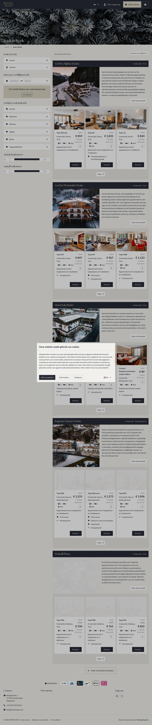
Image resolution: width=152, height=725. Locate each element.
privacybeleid (99, 365)
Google (107, 365)
